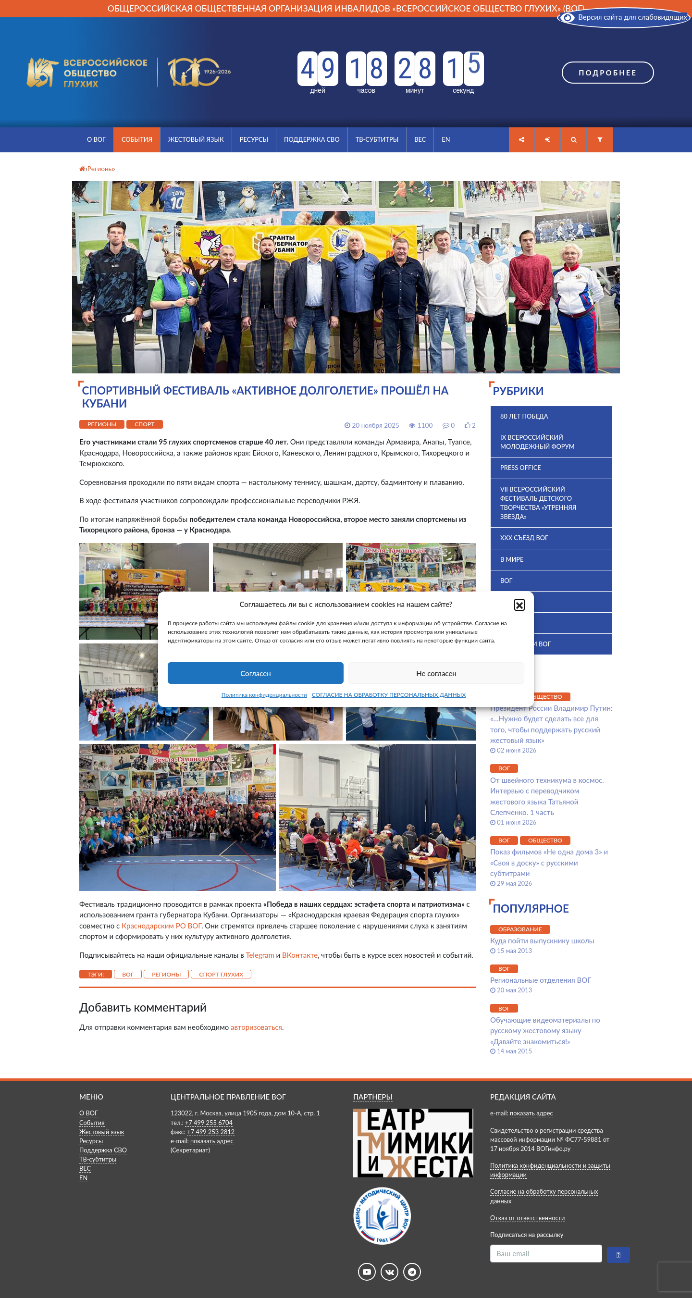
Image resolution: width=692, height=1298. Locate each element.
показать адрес (212, 1141)
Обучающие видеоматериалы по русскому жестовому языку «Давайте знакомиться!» (545, 1030)
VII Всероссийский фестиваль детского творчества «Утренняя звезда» (538, 503)
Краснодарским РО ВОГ (161, 925)
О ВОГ (96, 139)
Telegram (260, 955)
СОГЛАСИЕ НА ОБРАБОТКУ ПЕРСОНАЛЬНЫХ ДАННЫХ (389, 694)
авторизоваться (256, 1027)
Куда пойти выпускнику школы (542, 940)
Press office (520, 467)
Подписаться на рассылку (526, 1234)
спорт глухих (221, 974)
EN (446, 139)
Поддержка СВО (312, 139)
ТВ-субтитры (377, 139)
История (515, 623)
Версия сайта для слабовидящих (623, 16)
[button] (519, 604)
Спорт (144, 424)
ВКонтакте (300, 955)
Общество (545, 696)
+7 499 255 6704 (209, 1122)
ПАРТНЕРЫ (373, 1096)
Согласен (255, 673)
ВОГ (128, 974)
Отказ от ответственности (527, 1218)
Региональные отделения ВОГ (540, 980)
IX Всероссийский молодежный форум (537, 441)
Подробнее (608, 72)
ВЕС (420, 139)
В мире (511, 559)
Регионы (101, 424)
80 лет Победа (524, 416)
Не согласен (436, 673)
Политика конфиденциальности (264, 694)
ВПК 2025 (514, 602)
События (137, 139)
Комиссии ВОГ (525, 644)
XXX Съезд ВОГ (524, 538)
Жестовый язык (196, 139)
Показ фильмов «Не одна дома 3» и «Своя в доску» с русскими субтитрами (549, 862)
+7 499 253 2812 (211, 1132)
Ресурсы (254, 139)
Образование (520, 929)
